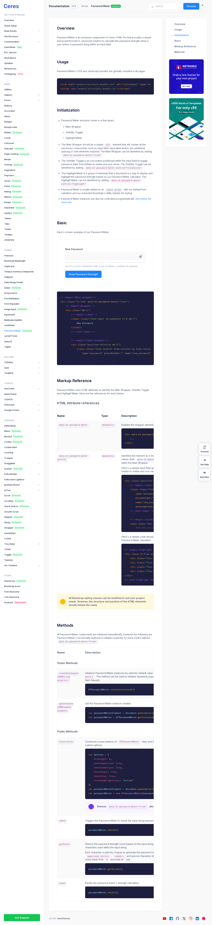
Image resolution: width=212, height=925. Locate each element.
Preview (191, 6)
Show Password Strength (83, 274)
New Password (74, 249)
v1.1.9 (74, 6)
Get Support (22, 917)
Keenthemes (63, 918)
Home (84, 6)
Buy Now (204, 474)
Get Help (204, 462)
